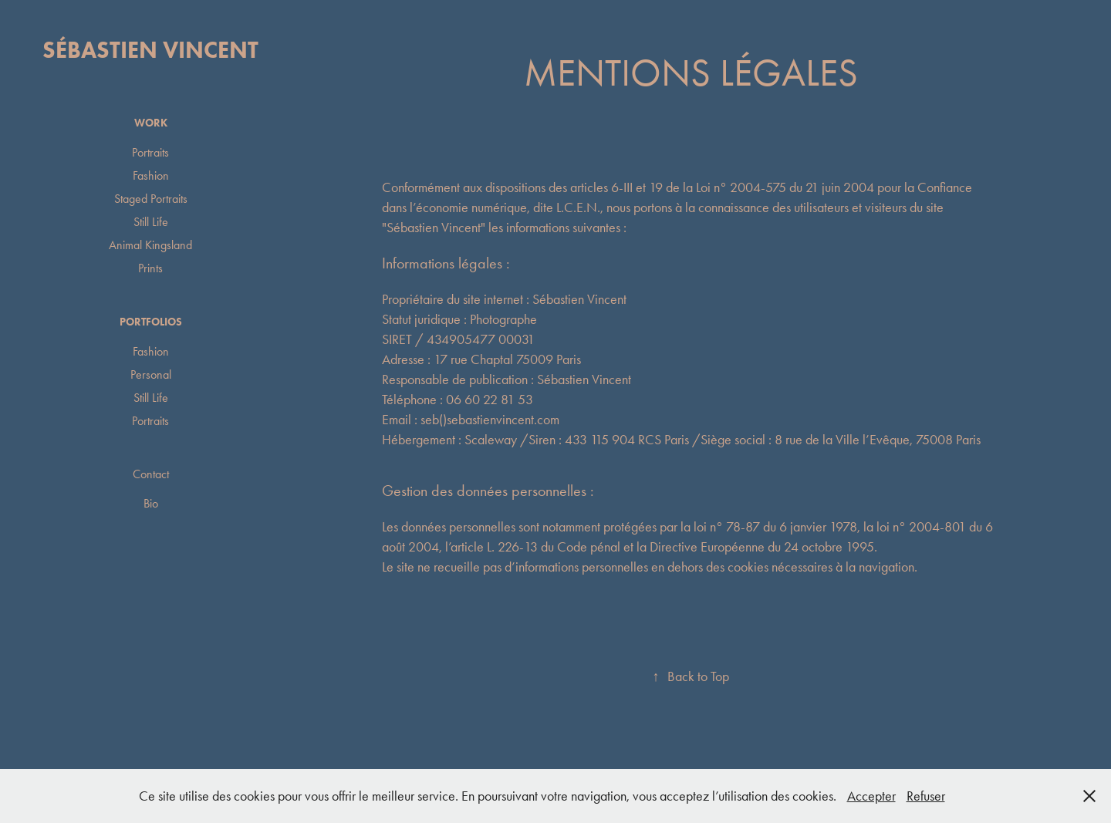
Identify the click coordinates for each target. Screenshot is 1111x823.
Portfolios (151, 322)
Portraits (150, 152)
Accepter (871, 796)
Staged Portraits (150, 198)
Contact (151, 474)
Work (150, 123)
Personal (150, 374)
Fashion (151, 175)
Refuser (926, 796)
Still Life (150, 221)
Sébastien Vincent (150, 49)
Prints (150, 268)
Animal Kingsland (150, 245)
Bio (151, 503)
